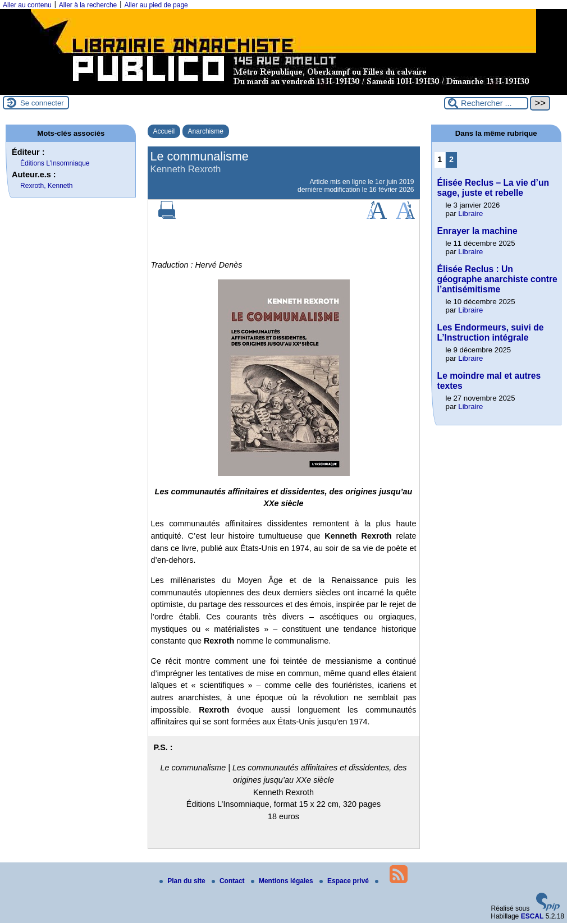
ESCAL (532, 916)
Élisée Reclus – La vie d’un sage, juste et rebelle (493, 188)
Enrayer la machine (477, 231)
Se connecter (42, 103)
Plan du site (183, 881)
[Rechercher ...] (486, 103)
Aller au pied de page (156, 5)
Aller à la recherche (88, 5)
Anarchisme (205, 131)
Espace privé (345, 881)
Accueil (164, 131)
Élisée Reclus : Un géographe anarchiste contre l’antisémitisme (497, 279)
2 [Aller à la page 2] (451, 159)
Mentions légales (283, 881)
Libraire (470, 213)
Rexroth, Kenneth (46, 186)
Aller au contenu (27, 5)
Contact (229, 881)
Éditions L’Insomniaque (54, 163)
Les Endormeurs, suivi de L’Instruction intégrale (490, 332)
